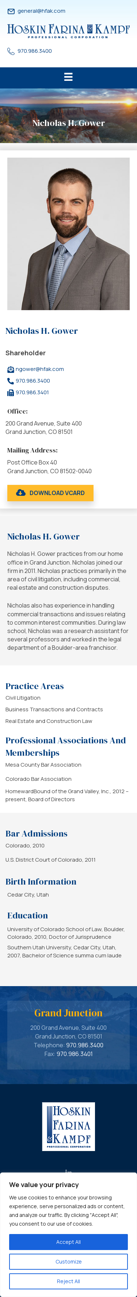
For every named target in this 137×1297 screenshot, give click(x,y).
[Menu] (68, 78)
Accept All (68, 1241)
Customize (69, 1261)
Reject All (68, 1281)
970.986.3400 (35, 51)
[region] (68, 1235)
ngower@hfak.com (40, 369)
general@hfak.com (41, 11)
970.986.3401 (75, 1054)
